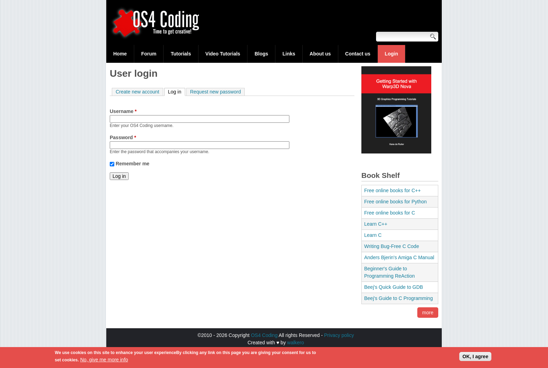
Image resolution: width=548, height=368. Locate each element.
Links (288, 54)
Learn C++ (375, 224)
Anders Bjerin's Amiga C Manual (399, 257)
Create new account (137, 92)
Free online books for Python (395, 201)
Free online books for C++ (392, 190)
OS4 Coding (264, 335)
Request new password (215, 92)
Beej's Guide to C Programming (398, 298)
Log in (176, 91)
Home (120, 54)
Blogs (261, 54)
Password (123, 137)
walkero (295, 342)
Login (391, 54)
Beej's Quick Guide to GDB (393, 287)
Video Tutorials (223, 54)
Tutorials (181, 54)
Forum (149, 54)
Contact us (357, 54)
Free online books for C (389, 213)
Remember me (133, 163)
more (427, 312)
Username (123, 111)
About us (320, 54)
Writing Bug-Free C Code (391, 246)
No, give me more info (104, 361)
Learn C (373, 235)
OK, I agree (475, 358)
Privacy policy (339, 335)
